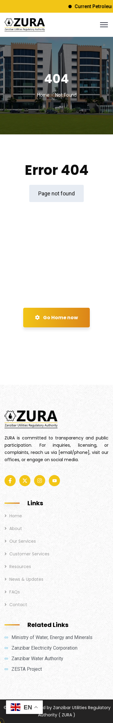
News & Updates (26, 579)
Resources (20, 567)
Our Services (22, 541)
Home (43, 95)
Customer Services (29, 554)
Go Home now (56, 317)
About (15, 528)
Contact (18, 605)
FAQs (14, 592)
